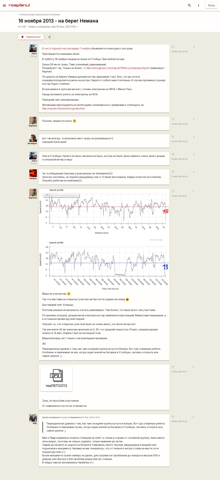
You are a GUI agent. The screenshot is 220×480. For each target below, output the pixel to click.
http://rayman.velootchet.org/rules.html (63, 108)
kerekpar (32, 143)
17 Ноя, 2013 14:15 (179, 196)
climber (33, 178)
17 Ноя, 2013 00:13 (179, 177)
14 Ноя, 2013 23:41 (179, 124)
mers (34, 53)
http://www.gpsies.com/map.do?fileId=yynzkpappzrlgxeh (117, 68)
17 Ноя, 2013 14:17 (179, 372)
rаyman (65, 417)
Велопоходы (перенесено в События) (39, 14)
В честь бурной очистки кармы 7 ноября (66, 48)
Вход (211, 5)
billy (54, 26)
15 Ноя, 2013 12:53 (179, 141)
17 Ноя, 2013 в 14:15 (91, 417)
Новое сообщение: (39, 26)
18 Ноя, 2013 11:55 (67, 26)
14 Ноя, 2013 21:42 (179, 52)
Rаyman (33, 125)
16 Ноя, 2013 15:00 (179, 159)
